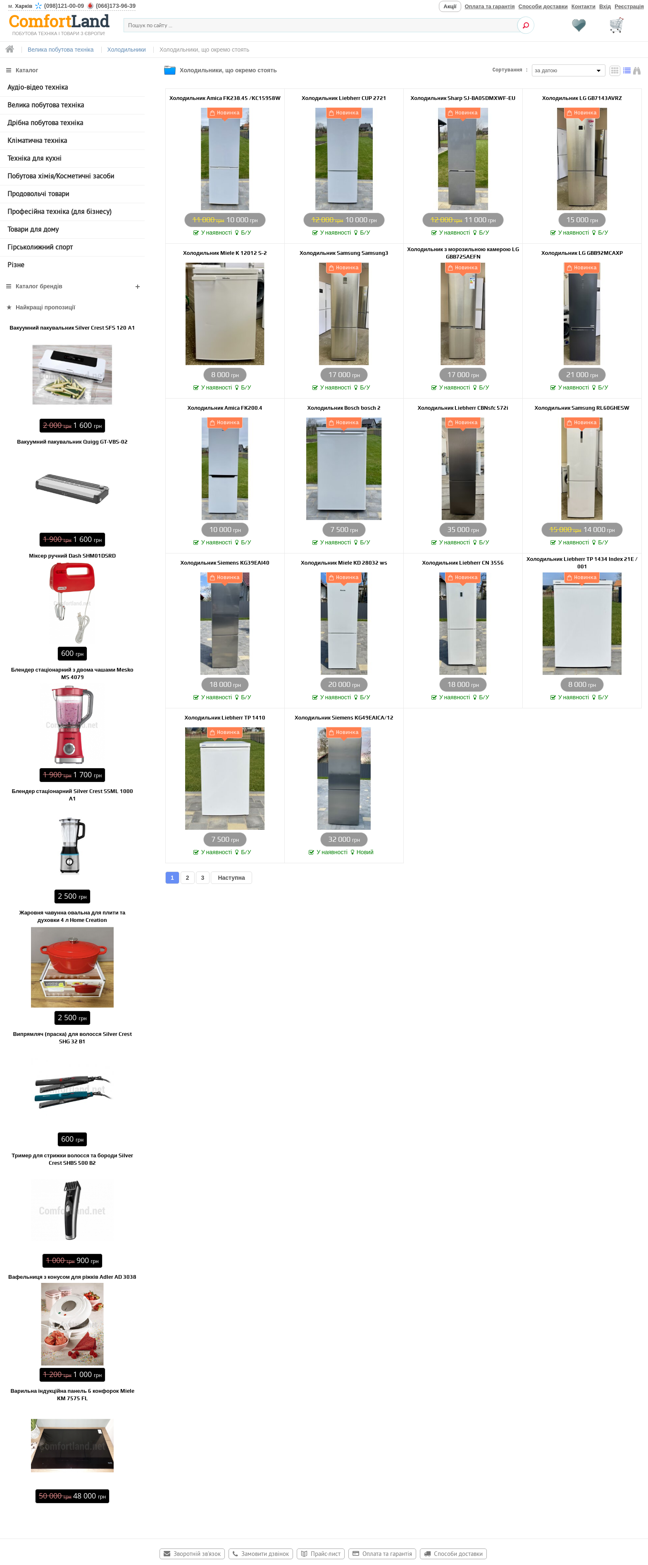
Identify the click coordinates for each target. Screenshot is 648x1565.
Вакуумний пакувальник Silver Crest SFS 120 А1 (72, 328)
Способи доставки (543, 6)
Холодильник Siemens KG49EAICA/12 (344, 718)
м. (72, 6)
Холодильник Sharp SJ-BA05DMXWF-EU (463, 98)
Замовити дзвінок (265, 1554)
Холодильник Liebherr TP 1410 (225, 718)
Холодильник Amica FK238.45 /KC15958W (225, 98)
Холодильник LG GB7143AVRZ (582, 98)
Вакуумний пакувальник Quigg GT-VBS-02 (72, 442)
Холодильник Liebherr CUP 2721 (344, 98)
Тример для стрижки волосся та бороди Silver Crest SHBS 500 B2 (72, 1159)
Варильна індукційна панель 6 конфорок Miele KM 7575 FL (72, 1394)
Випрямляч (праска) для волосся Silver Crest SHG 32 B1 (72, 1038)
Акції (449, 6)
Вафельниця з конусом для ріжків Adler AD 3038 (72, 1277)
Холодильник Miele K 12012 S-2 (225, 253)
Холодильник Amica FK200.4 (225, 408)
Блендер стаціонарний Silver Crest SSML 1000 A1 (72, 795)
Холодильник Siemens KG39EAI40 (225, 563)
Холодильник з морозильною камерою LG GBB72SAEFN (463, 253)
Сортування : (510, 70)
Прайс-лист (326, 1554)
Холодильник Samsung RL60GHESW (582, 408)
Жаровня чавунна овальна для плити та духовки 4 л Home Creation (72, 916)
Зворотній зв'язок (197, 1554)
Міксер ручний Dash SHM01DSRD (72, 556)
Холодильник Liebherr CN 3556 (463, 563)
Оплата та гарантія (490, 6)
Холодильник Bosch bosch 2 (344, 408)
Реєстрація (629, 6)
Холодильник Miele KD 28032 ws (344, 563)
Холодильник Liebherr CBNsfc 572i (463, 408)
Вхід (605, 6)
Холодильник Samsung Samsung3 (344, 253)
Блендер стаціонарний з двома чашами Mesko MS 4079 (72, 673)
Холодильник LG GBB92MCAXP (582, 253)
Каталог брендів (39, 286)
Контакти (584, 6)
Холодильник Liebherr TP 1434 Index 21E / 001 (582, 563)
